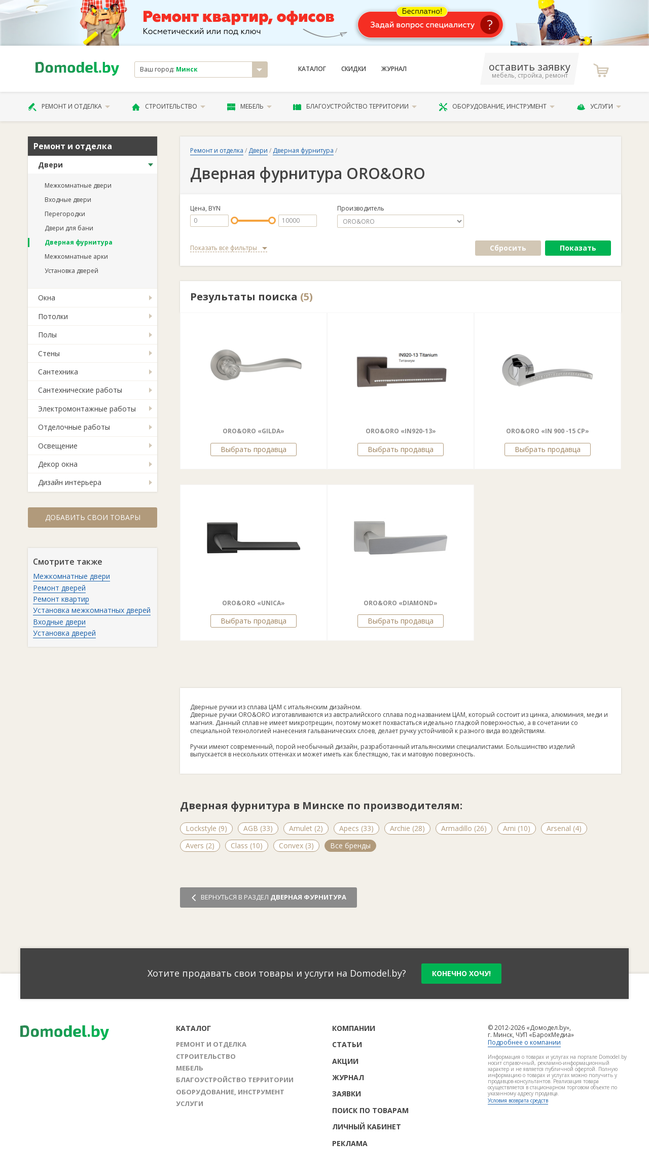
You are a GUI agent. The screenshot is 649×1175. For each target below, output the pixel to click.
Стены (49, 353)
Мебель (249, 106)
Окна (46, 297)
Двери (50, 164)
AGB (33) (258, 828)
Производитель (360, 208)
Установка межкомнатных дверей (92, 610)
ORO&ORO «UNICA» (253, 603)
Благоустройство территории (355, 106)
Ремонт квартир (61, 599)
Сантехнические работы (80, 390)
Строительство (168, 106)
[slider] (234, 220)
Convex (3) (296, 845)
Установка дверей (71, 270)
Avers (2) (200, 845)
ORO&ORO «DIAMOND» (401, 603)
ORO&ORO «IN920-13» (401, 431)
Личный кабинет (366, 1126)
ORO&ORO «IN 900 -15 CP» (547, 431)
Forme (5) (519, 845)
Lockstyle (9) (206, 828)
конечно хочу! (461, 973)
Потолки (53, 316)
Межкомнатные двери (78, 185)
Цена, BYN (205, 208)
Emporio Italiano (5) (362, 845)
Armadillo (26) (464, 828)
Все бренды (572, 845)
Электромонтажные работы (87, 408)
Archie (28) (407, 828)
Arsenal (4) (564, 828)
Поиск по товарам (370, 1110)
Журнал (394, 69)
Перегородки (65, 214)
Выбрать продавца (253, 449)
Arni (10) (516, 828)
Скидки (353, 69)
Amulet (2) (306, 828)
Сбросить (508, 248)
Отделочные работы (74, 427)
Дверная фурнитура (79, 242)
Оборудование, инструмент (497, 106)
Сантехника (58, 371)
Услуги (598, 106)
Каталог (312, 69)
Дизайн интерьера (69, 482)
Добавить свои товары (92, 517)
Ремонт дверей (59, 588)
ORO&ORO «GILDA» (253, 431)
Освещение (58, 446)
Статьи (347, 1044)
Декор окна (58, 464)
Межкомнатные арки (76, 256)
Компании (353, 1028)
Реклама (350, 1143)
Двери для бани (69, 228)
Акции (345, 1061)
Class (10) (247, 845)
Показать (578, 248)
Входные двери (68, 199)
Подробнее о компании (524, 1042)
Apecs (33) (356, 828)
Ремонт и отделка (69, 106)
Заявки (346, 1093)
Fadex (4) (426, 845)
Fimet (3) (472, 845)
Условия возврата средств (518, 1100)
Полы (47, 334)
